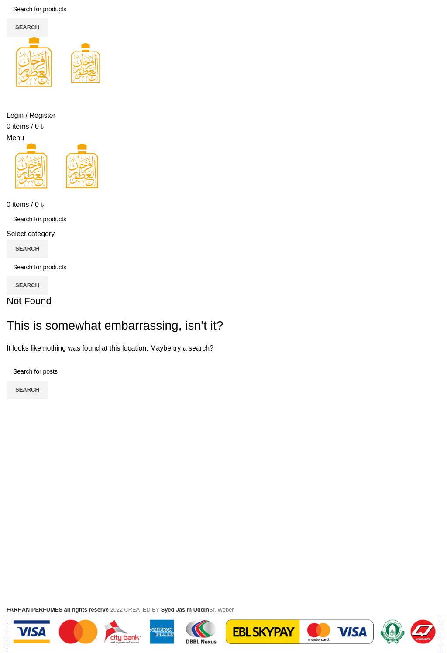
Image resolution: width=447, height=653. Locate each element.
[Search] (223, 9)
